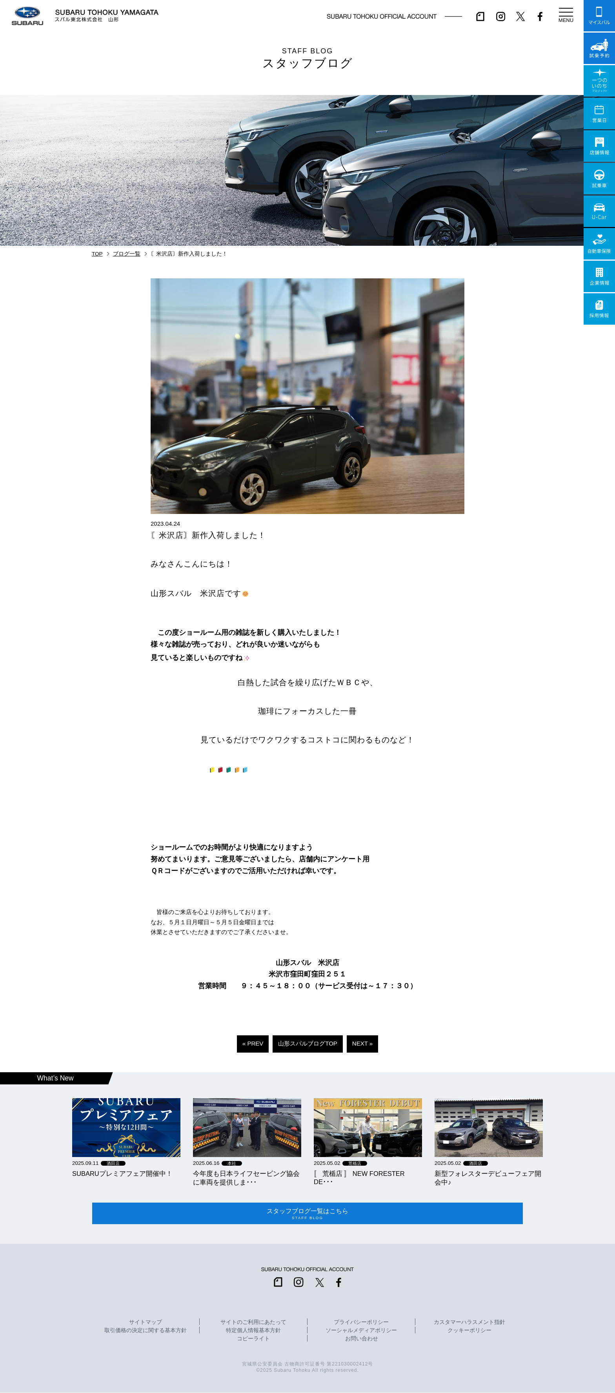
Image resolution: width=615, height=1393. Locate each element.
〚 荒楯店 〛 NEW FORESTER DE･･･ (359, 1177)
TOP (97, 254)
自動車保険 (599, 244)
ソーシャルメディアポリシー (361, 1331)
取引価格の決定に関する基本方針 (145, 1331)
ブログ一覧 (126, 254)
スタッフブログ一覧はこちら (307, 1213)
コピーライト (253, 1339)
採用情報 (599, 309)
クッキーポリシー (469, 1331)
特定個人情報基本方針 (253, 1331)
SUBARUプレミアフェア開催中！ (122, 1173)
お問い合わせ (361, 1339)
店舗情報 (599, 146)
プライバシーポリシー (361, 1322)
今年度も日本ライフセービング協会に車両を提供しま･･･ (246, 1178)
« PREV (252, 1043)
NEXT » (362, 1043)
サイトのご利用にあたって (253, 1322)
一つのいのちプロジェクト (599, 81)
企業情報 (599, 276)
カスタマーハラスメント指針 (469, 1322)
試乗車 (599, 178)
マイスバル (599, 15)
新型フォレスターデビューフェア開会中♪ (488, 1178)
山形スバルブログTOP (307, 1043)
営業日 (599, 113)
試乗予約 (599, 48)
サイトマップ (145, 1322)
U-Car (599, 211)
